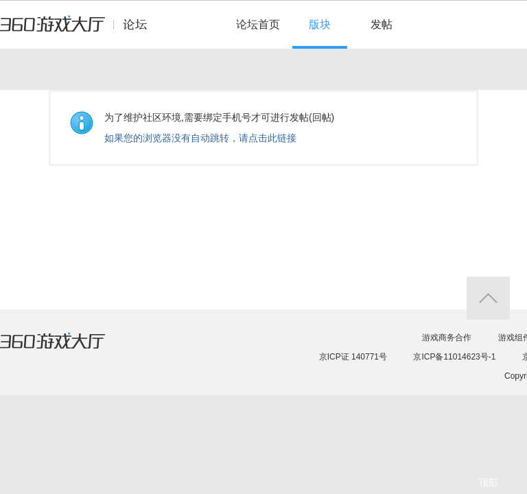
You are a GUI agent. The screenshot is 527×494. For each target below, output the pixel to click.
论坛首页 (258, 24)
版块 (320, 24)
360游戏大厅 (66, 349)
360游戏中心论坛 (79, 30)
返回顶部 (488, 298)
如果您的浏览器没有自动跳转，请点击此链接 (200, 137)
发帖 (382, 24)
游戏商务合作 (446, 337)
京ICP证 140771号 (353, 357)
